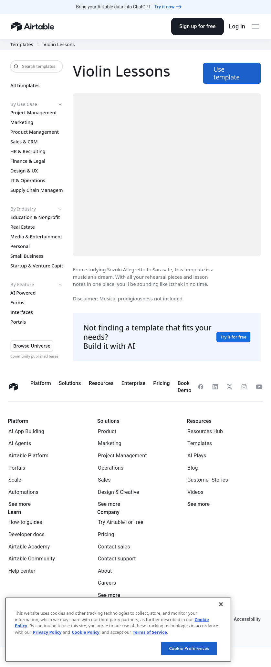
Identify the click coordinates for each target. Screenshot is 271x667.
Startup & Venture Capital (36, 266)
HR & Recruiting (28, 151)
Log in (237, 26)
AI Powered (23, 293)
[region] (118, 629)
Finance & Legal (27, 161)
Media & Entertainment (36, 237)
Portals (18, 322)
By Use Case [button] (36, 104)
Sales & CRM (24, 142)
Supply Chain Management (36, 190)
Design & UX (24, 171)
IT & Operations (27, 180)
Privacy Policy (47, 632)
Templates (21, 44)
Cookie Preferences (189, 648)
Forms (17, 303)
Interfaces (21, 312)
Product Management (34, 132)
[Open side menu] (255, 26)
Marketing (21, 122)
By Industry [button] (36, 209)
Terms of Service (150, 632)
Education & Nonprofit (35, 217)
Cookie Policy (85, 632)
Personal (20, 246)
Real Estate (22, 227)
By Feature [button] (36, 284)
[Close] (221, 604)
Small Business (26, 256)
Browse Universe (31, 346)
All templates (24, 86)
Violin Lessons (59, 44)
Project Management (33, 113)
